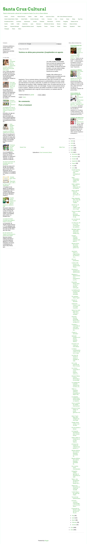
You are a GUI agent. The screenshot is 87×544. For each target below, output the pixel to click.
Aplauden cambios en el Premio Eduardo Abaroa (76, 338)
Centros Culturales (34, 19)
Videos (19, 28)
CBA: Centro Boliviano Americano (64, 16)
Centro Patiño (24, 19)
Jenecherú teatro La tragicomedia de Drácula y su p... (76, 254)
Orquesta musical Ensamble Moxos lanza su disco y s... (76, 319)
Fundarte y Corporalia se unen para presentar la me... (76, 327)
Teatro (79, 26)
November (75, 156)
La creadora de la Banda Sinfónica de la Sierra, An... (76, 384)
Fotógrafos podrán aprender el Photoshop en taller (76, 474)
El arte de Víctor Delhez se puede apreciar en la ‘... (76, 411)
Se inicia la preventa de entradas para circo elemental (9, 163)
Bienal (41, 16)
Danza (67, 19)
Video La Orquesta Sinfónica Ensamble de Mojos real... (76, 391)
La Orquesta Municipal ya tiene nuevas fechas (75, 433)
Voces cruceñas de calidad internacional (76, 405)
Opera (5, 26)
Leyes (32, 24)
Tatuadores (72, 26)
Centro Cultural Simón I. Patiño (11, 19)
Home (42, 147)
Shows (58, 26)
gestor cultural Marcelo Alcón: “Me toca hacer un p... (76, 193)
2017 (72, 147)
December (75, 154)
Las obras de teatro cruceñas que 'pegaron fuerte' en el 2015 (9, 220)
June (73, 168)
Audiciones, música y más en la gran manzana (76, 306)
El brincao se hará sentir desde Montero (12, 147)
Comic (43, 19)
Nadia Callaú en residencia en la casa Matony (76, 439)
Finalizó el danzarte (74, 300)
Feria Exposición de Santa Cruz (76, 46)
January (74, 524)
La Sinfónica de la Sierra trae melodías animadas (76, 292)
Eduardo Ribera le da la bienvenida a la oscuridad (76, 378)
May (73, 515)
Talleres (65, 26)
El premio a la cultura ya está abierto (75, 345)
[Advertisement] (43, 36)
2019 (72, 143)
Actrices (12, 16)
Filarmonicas (50, 21)
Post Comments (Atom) (46, 152)
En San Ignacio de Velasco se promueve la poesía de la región (9, 234)
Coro (56, 19)
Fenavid (35, 21)
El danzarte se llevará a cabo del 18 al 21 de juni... (76, 510)
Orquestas (39, 26)
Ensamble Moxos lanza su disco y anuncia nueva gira (75, 284)
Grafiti (18, 24)
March (73, 520)
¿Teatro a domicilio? (75, 333)
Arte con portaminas (75, 260)
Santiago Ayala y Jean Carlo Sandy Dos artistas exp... (76, 231)
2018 (72, 145)
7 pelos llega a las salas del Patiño (75, 493)
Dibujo (73, 19)
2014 (72, 527)
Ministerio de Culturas (49, 24)
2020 (72, 141)
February (74, 522)
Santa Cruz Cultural (24, 9)
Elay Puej (80, 19)
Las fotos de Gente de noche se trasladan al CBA (75, 358)
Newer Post (23, 147)
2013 (72, 529)
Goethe (6, 24)
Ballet (36, 16)
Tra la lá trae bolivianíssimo (76, 497)
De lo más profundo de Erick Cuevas (76, 364)
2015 (72, 152)
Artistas (29, 16)
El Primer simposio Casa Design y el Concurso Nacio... (76, 503)
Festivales (42, 21)
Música (65, 24)
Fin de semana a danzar (76, 428)
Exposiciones (27, 21)
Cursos (61, 19)
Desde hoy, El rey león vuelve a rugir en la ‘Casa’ (76, 207)
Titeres (13, 28)
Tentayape (6, 28)
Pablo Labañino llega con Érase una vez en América (76, 186)
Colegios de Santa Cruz (77, 117)
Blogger (46, 540)
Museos (58, 24)
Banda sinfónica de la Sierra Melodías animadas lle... (76, 453)
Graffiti (12, 24)
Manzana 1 (38, 24)
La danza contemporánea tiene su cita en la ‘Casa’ (76, 351)
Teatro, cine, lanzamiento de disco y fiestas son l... (76, 481)
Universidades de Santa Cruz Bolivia (76, 93)
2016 (72, 150)
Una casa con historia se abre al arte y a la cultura (13, 85)
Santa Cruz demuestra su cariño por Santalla (76, 487)
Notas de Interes (73, 24)
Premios (52, 26)
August (74, 163)
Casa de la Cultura (50, 16)
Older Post (62, 147)
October (74, 158)
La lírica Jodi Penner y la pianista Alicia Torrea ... (76, 265)
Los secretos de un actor (76, 219)
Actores (6, 16)
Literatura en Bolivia (76, 70)
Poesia (45, 26)
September (75, 161)
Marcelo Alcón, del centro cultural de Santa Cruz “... (75, 246)
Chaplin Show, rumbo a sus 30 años (75, 424)
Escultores (18, 21)
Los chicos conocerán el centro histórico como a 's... (76, 371)
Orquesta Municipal (14, 26)
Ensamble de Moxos (8, 21)
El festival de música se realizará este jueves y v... (76, 446)
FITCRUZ (58, 21)
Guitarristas (25, 24)
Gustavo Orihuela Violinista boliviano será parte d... (76, 238)
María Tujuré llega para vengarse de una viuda (75, 418)
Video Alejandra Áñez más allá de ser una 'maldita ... (76, 200)
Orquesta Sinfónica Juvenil (28, 26)
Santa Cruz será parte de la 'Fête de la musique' (76, 312)
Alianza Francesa (21, 16)
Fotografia (65, 21)
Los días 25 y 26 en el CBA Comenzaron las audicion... (76, 225)
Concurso (49, 19)
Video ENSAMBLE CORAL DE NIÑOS (75, 179)
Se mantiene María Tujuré (75, 297)
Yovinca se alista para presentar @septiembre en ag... (76, 214)
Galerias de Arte (74, 21)
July (73, 165)
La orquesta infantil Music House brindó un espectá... (76, 399)
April (73, 518)
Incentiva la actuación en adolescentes (76, 271)
